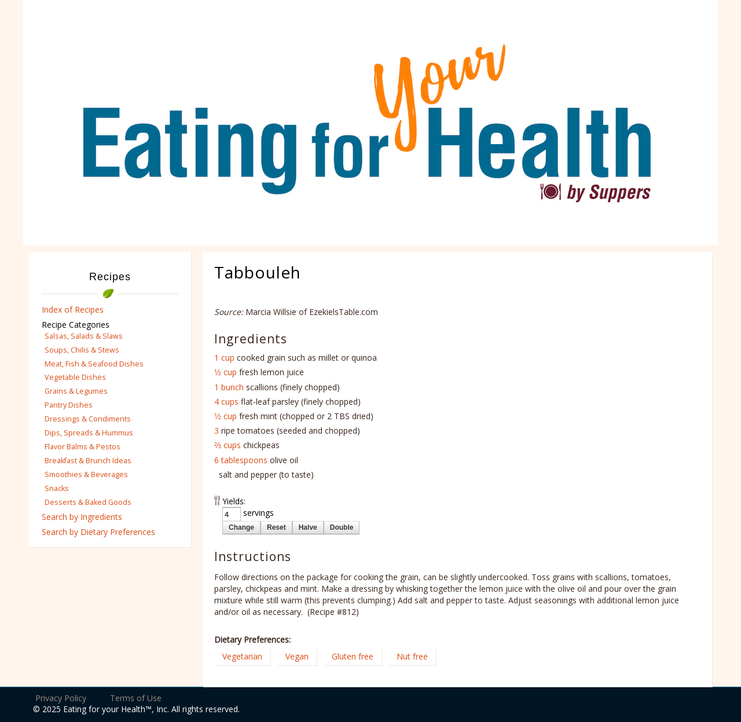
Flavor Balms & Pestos (82, 447)
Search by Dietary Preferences (98, 531)
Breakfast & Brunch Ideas (88, 461)
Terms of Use (136, 697)
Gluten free (352, 656)
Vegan (297, 656)
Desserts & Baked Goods (88, 502)
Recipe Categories (75, 324)
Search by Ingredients (82, 516)
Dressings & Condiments (88, 419)
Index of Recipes (73, 309)
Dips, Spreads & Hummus (89, 433)
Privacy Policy (60, 697)
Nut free (412, 656)
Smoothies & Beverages (86, 474)
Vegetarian (242, 656)
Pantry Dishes (69, 405)
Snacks (57, 488)
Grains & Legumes (76, 391)
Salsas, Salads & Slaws (84, 336)
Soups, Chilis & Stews (82, 350)
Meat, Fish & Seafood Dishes (94, 364)
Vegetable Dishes (75, 377)
